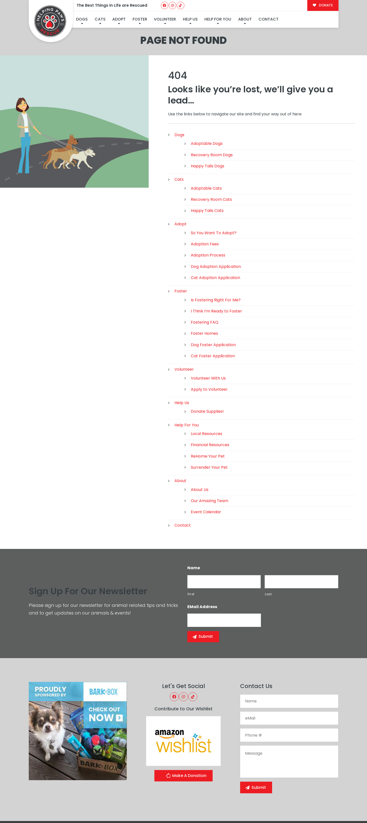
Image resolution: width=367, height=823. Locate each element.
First (191, 566)
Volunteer (165, 19)
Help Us (190, 19)
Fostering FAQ (204, 295)
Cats (100, 19)
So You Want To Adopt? (213, 205)
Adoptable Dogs (207, 116)
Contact (268, 19)
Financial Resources (210, 417)
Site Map (327, 808)
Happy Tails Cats (207, 183)
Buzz (202, 809)
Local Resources (206, 406)
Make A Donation (186, 748)
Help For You (217, 19)
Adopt (119, 19)
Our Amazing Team (209, 473)
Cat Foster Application (213, 328)
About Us (199, 462)
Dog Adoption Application (216, 239)
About (245, 19)
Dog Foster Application (213, 317)
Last (268, 566)
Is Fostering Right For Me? (216, 272)
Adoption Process (208, 228)
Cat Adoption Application (215, 250)
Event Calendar (206, 484)
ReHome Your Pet (208, 428)
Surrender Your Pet (209, 439)
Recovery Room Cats (211, 172)
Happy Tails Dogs (207, 138)
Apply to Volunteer (209, 361)
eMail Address (202, 579)
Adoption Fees (205, 216)
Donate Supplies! (207, 384)
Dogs (82, 19)
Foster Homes (204, 306)
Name (193, 540)
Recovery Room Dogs (212, 127)
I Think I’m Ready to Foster (216, 283)
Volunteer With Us (208, 350)
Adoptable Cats (206, 160)
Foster (140, 19)
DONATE (323, 5)
